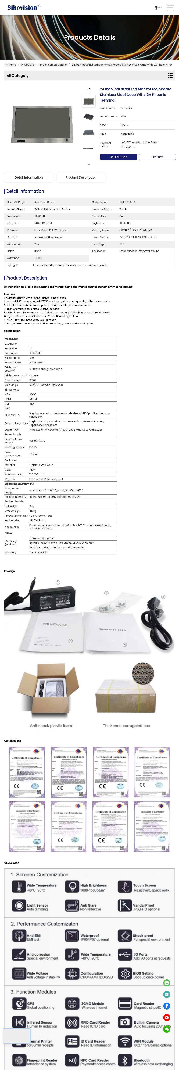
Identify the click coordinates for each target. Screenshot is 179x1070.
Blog (67, 1028)
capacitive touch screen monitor (92, 681)
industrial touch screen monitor (146, 681)
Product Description (81, 177)
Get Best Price (118, 157)
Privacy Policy (12, 1061)
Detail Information (29, 177)
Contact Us (71, 1035)
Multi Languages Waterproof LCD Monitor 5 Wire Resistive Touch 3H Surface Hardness (45, 870)
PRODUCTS (27, 64)
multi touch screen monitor (41, 681)
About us (70, 1007)
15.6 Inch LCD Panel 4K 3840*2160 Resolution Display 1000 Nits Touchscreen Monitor (45, 781)
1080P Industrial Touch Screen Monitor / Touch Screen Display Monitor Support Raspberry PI (133, 781)
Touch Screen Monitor (53, 64)
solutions (70, 1021)
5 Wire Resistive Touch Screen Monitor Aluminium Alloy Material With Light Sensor (133, 870)
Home (11, 64)
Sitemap (28, 1061)
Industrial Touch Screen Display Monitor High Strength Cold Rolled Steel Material (45, 958)
